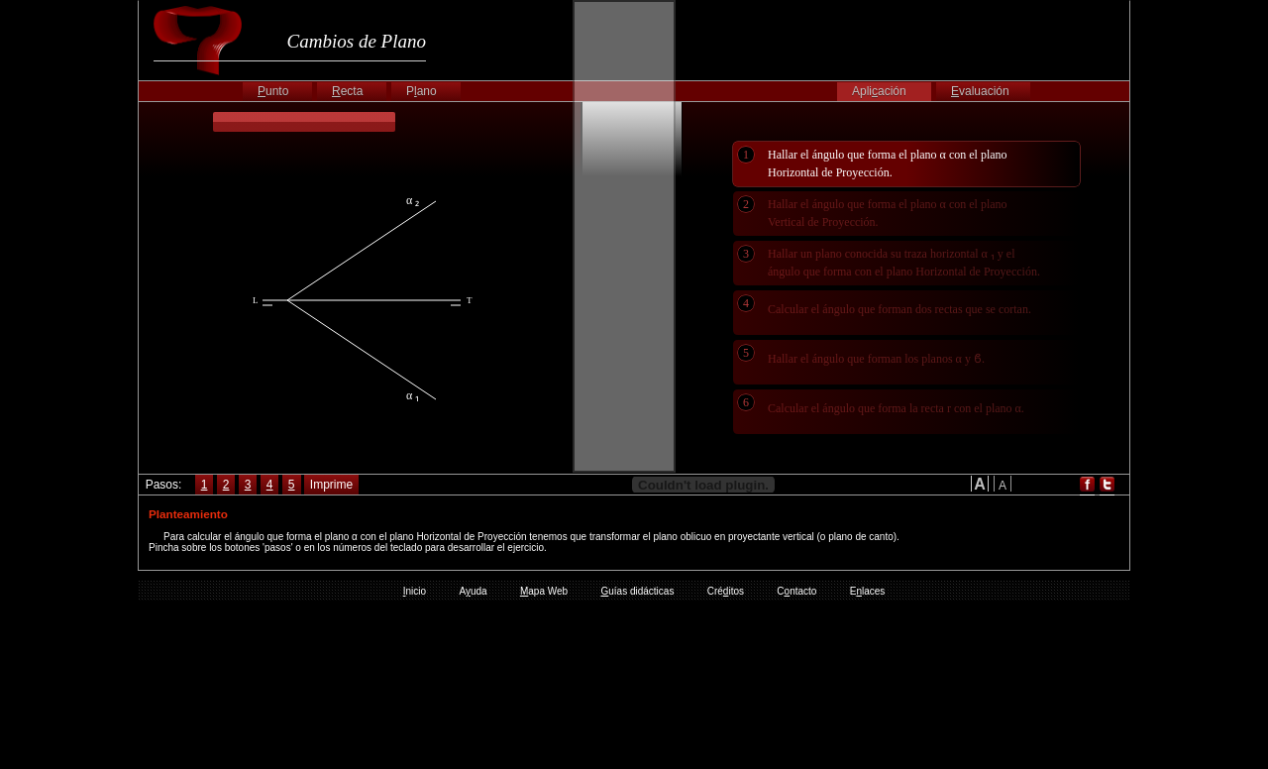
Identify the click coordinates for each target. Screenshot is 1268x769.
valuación (980, 91)
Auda (472, 591)
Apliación (879, 91)
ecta (347, 91)
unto (273, 91)
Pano (421, 91)
